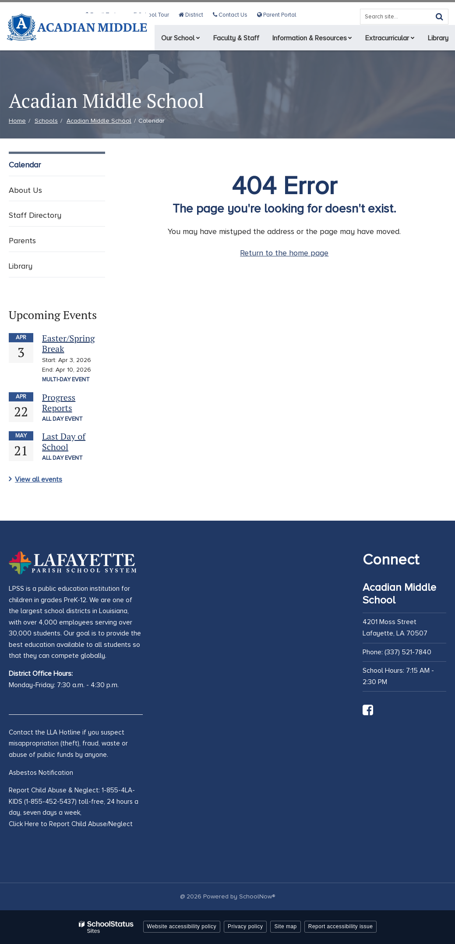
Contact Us (232, 14)
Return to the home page (284, 253)
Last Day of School (63, 441)
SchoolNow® (257, 896)
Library (20, 266)
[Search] (439, 16)
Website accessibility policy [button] (182, 926)
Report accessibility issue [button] (340, 926)
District (194, 14)
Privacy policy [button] (245, 926)
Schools (46, 120)
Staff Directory (35, 215)
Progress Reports (58, 402)
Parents (22, 240)
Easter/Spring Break (68, 343)
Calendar (25, 165)
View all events (38, 479)
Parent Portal (276, 14)
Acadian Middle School (99, 120)
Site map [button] (285, 926)
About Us (25, 190)
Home (17, 120)
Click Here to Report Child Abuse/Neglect (71, 824)
